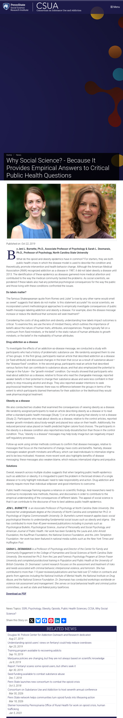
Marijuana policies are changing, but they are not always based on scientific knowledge (56, 658)
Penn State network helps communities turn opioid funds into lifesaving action (51, 697)
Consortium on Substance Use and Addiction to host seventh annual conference (52, 689)
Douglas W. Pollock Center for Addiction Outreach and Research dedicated (49, 634)
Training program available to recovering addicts (34, 650)
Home (9, 155)
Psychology (34, 608)
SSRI (24, 608)
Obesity (46, 608)
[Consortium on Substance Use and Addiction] (41, 7)
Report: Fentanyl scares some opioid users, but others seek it (42, 666)
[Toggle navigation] (115, 7)
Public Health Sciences (74, 608)
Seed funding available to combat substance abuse (36, 674)
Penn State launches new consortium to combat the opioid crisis (44, 681)
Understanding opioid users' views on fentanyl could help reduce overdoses (49, 642)
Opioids (56, 608)
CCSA (91, 608)
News (18, 155)
